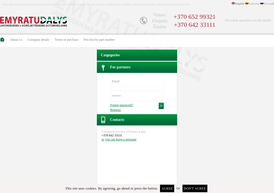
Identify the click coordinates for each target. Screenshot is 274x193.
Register (115, 110)
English (239, 3)
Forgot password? (121, 105)
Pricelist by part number (99, 40)
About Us (16, 40)
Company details (38, 40)
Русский (269, 3)
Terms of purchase (66, 40)
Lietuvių (254, 3)
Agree (167, 188)
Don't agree (195, 188)
